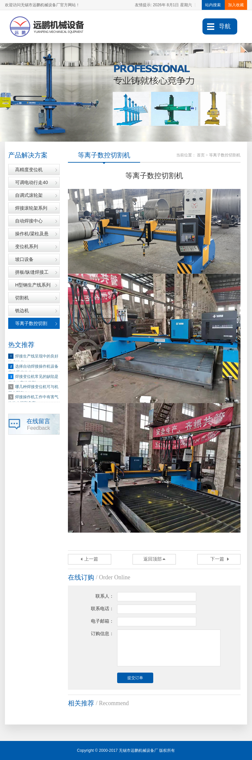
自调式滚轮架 (29, 195)
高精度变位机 (29, 169)
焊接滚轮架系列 (31, 208)
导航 (225, 26)
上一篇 (91, 559)
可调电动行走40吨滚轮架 (31, 184)
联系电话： (102, 608)
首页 (201, 155)
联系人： (104, 596)
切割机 (22, 297)
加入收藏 (236, 5)
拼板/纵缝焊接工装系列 (32, 273)
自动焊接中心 (29, 220)
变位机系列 (26, 246)
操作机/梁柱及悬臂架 (32, 235)
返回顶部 (152, 559)
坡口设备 (24, 259)
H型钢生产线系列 (33, 285)
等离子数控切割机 (31, 325)
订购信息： (102, 633)
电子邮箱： (102, 621)
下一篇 (217, 559)
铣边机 (22, 310)
